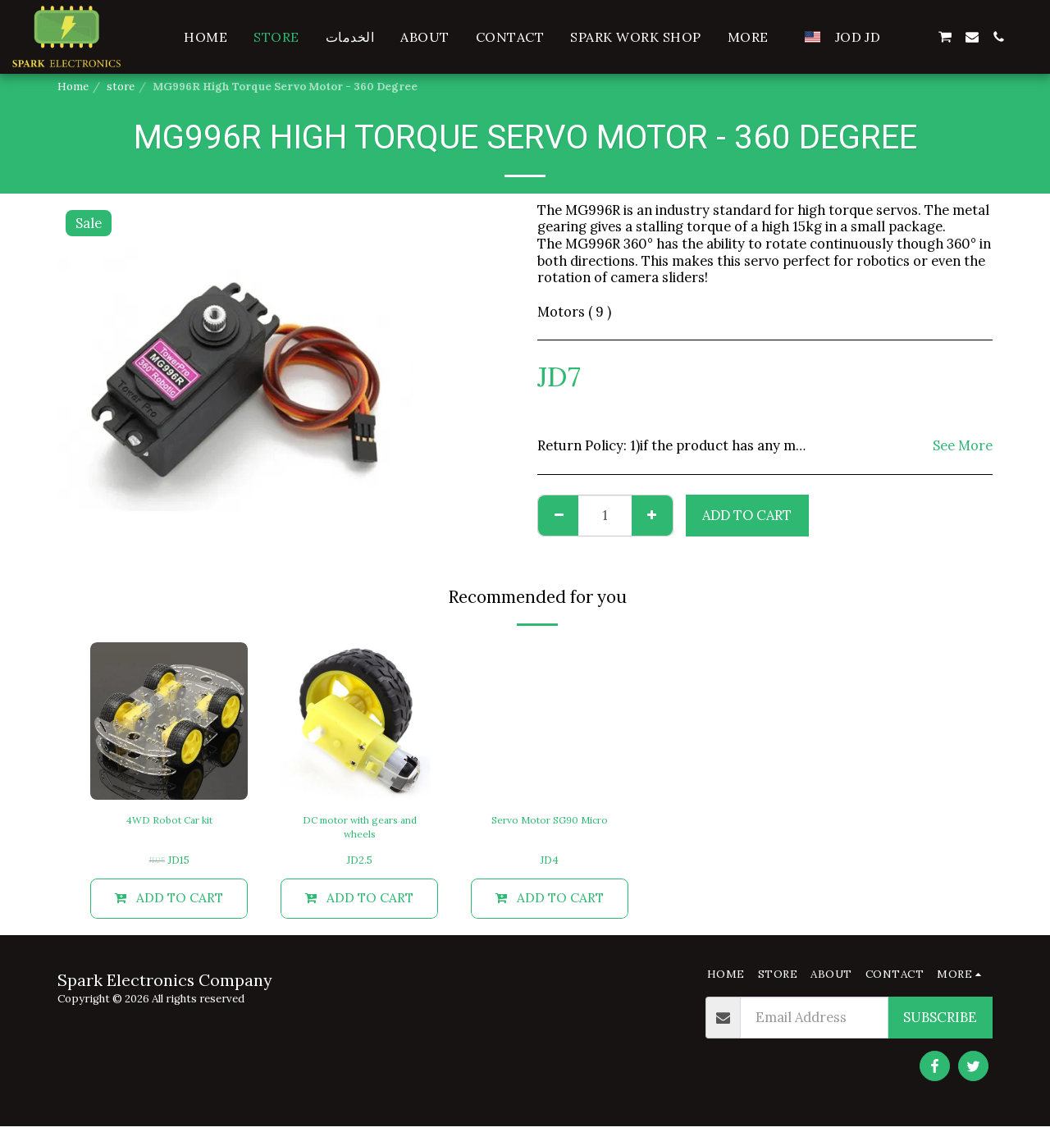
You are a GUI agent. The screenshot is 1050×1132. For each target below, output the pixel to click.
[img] (169, 721)
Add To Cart (747, 515)
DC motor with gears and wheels (359, 829)
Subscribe (940, 1023)
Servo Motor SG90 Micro (550, 821)
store (121, 87)
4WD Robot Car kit (169, 821)
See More (963, 445)
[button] (918, 36)
